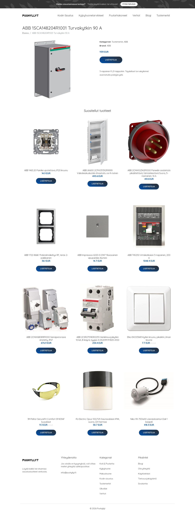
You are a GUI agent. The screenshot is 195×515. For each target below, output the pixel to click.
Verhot (136, 16)
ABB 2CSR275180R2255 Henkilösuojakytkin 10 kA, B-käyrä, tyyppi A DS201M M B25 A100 (97, 340)
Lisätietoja (111, 61)
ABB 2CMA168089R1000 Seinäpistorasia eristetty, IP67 (46, 340)
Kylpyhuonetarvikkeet (91, 16)
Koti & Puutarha (107, 465)
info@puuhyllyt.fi (68, 474)
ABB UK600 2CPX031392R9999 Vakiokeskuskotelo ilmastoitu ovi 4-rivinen (97, 173)
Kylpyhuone (105, 470)
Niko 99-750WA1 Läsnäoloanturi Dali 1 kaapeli (149, 422)
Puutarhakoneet (118, 16)
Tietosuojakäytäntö (147, 480)
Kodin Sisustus (65, 16)
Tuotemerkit (163, 16)
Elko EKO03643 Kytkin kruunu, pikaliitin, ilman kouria (149, 340)
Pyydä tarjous (129, 4)
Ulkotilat (103, 490)
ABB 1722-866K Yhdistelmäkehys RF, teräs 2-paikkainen (46, 258)
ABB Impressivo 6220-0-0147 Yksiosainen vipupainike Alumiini (97, 258)
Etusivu (25, 35)
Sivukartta (143, 485)
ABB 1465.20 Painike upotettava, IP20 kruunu (46, 172)
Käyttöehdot (144, 475)
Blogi (148, 16)
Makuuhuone (105, 475)
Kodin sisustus (106, 480)
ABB (126, 43)
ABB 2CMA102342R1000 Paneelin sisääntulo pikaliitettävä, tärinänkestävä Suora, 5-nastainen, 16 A (149, 175)
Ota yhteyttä (144, 470)
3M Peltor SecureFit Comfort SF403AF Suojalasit (46, 422)
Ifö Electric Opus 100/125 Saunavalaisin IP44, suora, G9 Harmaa (97, 422)
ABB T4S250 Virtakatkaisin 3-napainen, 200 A (149, 258)
